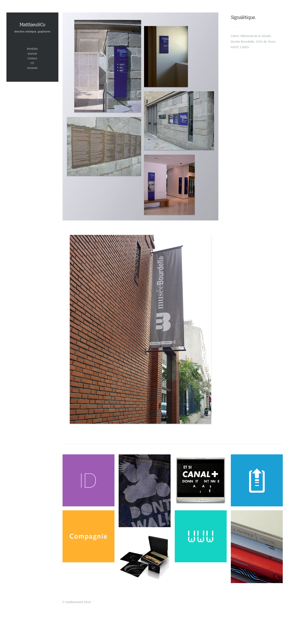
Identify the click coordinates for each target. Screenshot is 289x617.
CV (32, 63)
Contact (32, 58)
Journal (32, 53)
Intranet (32, 67)
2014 (87, 602)
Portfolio (32, 48)
